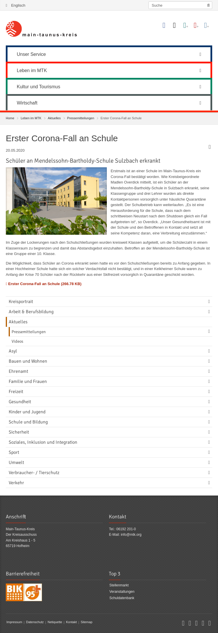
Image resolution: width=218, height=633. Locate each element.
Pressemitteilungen (80, 118)
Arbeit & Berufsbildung (31, 312)
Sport (14, 452)
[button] (183, 624)
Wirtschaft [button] (109, 102)
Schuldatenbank (121, 598)
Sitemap (86, 622)
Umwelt (16, 462)
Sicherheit (19, 432)
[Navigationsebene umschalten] (210, 301)
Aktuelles (54, 118)
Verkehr (16, 483)
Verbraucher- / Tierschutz (34, 473)
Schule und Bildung (28, 422)
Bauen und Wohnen (28, 361)
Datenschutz (35, 622)
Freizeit (16, 392)
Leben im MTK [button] (109, 70)
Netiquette (54, 622)
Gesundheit (20, 402)
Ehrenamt (18, 371)
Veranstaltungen (122, 592)
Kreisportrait (21, 301)
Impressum (14, 622)
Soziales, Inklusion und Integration (43, 442)
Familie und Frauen (28, 381)
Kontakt (71, 622)
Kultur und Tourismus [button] (109, 86)
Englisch (18, 5)
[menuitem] (109, 53)
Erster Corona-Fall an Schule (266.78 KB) (43, 284)
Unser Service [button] (109, 54)
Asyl (13, 351)
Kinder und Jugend (27, 412)
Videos (17, 341)
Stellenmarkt (119, 586)
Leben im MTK (31, 118)
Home (10, 118)
